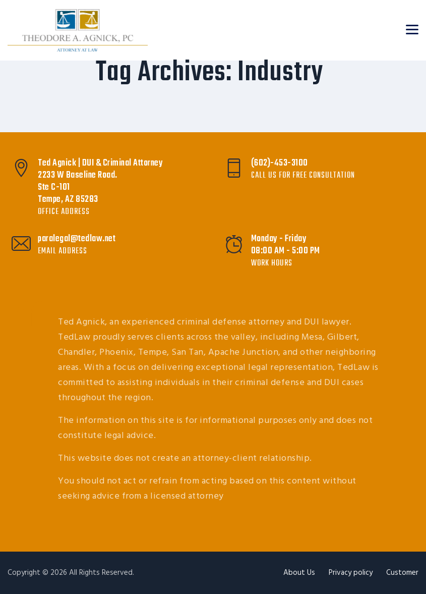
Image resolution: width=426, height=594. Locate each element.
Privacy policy (351, 573)
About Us (299, 573)
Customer (402, 573)
